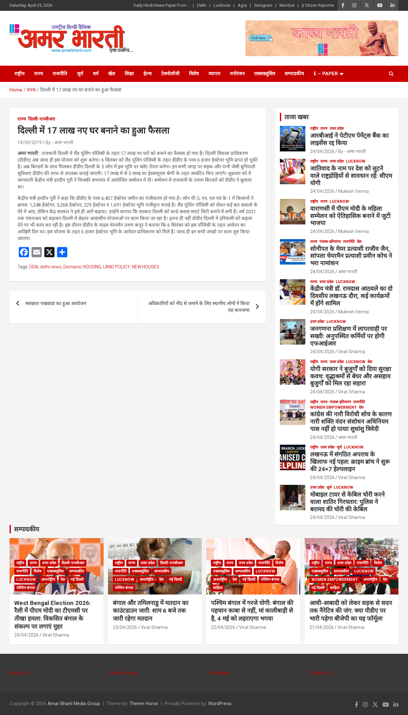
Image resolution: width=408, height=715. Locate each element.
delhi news (51, 266)
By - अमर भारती (59, 142)
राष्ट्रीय (19, 74)
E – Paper (326, 74)
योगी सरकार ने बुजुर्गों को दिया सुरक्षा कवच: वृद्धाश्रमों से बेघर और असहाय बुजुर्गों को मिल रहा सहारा (350, 376)
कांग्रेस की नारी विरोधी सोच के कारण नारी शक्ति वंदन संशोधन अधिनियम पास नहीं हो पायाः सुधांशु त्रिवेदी (351, 422)
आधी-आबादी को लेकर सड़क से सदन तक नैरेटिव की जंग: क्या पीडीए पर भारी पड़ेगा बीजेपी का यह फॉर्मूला (351, 610)
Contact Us (320, 673)
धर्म (95, 74)
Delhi (201, 5)
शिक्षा (129, 74)
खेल (111, 74)
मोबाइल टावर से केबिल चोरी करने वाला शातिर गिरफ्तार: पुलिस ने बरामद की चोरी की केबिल (347, 502)
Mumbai (287, 5)
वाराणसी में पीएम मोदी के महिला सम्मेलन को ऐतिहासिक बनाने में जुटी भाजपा (350, 216)
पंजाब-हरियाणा (330, 241)
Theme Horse (143, 703)
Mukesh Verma (353, 191)
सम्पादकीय (294, 74)
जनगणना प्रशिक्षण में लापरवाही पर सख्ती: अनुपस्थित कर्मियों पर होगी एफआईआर (348, 336)
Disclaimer (219, 673)
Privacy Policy (123, 673)
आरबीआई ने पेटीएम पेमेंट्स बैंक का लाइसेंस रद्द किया (349, 139)
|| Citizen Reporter (318, 5)
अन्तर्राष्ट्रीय (48, 579)
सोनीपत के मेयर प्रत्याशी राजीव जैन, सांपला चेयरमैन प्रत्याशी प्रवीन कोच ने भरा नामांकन (351, 256)
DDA (33, 266)
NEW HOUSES (145, 266)
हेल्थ (147, 74)
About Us (19, 673)
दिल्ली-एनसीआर (41, 118)
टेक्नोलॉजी (170, 74)
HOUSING (92, 266)
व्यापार (214, 74)
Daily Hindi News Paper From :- (162, 5)
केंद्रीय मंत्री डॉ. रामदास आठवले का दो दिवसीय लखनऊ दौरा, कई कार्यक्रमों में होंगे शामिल (351, 296)
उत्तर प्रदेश (337, 128)
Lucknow (222, 5)
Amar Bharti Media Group (73, 703)
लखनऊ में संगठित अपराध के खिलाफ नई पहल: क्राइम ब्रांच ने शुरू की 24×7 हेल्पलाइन (350, 462)
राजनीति (60, 74)
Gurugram (263, 5)
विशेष (194, 74)
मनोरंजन (237, 74)
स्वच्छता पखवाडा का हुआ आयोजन (56, 303)
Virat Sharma (351, 351)
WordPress (219, 703)
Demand (72, 266)
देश (359, 241)
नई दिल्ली (77, 579)
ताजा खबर (296, 117)
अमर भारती (347, 271)
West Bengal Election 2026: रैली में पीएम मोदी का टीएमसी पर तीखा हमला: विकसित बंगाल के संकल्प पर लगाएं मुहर (52, 614)
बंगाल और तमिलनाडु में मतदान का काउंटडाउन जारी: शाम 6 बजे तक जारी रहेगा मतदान (150, 610)
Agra (242, 5)
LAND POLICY (116, 266)
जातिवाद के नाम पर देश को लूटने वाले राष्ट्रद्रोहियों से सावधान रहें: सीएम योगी (351, 176)
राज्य (38, 74)
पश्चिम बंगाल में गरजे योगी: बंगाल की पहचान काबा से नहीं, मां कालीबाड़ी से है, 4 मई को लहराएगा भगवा (252, 610)
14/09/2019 (30, 142)
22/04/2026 (223, 627)
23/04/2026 (125, 627)
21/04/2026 (322, 627)
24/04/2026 (322, 151)
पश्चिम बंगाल (25, 588)
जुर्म (80, 74)
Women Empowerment (333, 407)
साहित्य (217, 588)
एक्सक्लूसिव (264, 74)
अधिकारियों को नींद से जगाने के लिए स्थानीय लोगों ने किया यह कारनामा (199, 307)
